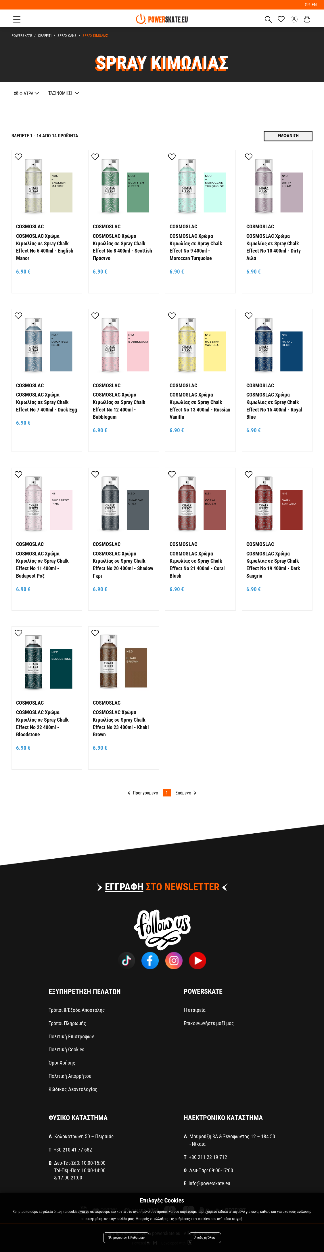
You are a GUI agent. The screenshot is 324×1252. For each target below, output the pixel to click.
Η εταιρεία (195, 1009)
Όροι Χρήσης (62, 1061)
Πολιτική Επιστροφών (71, 1035)
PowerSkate (21, 34)
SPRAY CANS (66, 34)
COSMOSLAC (30, 226)
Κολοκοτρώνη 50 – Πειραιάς (84, 1136)
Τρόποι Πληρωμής (67, 1022)
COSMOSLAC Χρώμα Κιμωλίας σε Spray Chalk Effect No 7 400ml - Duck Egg (46, 401)
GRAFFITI (44, 34)
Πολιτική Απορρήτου (70, 1075)
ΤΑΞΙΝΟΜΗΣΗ (64, 92)
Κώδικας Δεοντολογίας (73, 1088)
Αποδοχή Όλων (205, 1238)
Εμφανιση (288, 135)
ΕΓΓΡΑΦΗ (124, 886)
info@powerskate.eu (209, 1182)
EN (314, 4)
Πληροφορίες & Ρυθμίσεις (127, 1238)
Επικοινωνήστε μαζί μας (209, 1022)
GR (308, 4)
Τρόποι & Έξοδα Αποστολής (77, 1009)
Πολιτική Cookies (66, 1049)
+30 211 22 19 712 (208, 1156)
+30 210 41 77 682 (73, 1149)
